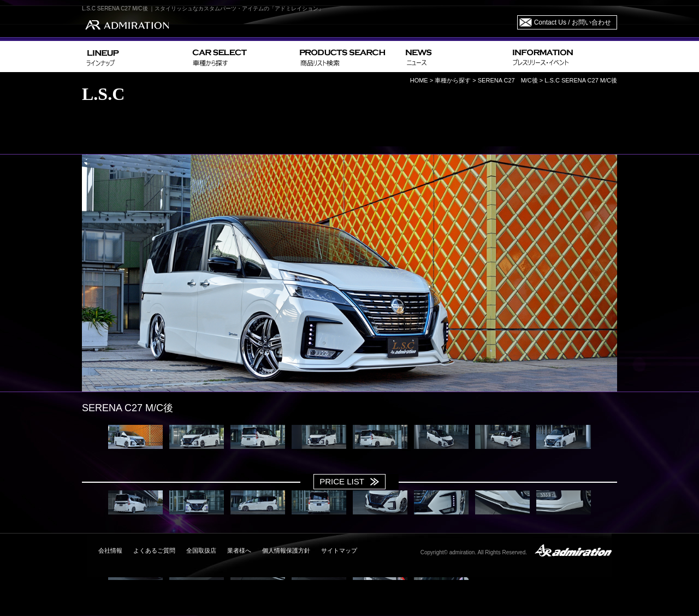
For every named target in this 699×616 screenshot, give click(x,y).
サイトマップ (339, 550)
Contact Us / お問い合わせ (572, 22)
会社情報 (110, 550)
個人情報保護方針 (286, 550)
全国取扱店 (201, 550)
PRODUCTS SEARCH (348, 56)
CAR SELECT (241, 56)
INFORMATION (562, 56)
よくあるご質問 (154, 550)
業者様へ (239, 550)
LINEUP (135, 56)
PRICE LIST (341, 481)
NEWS (454, 56)
